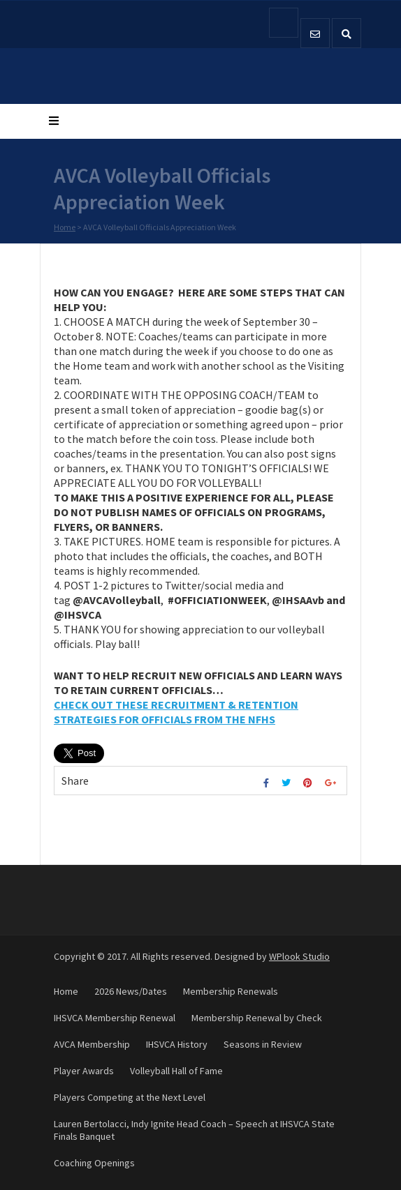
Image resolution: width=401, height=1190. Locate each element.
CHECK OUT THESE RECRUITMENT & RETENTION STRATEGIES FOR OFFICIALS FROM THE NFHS (176, 712)
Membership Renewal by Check (256, 1017)
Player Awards (84, 1070)
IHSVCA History (176, 1044)
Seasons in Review (263, 1044)
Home (64, 228)
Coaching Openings (94, 1163)
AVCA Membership (92, 1044)
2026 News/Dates (130, 991)
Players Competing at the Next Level (129, 1097)
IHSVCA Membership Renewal (114, 1017)
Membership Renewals (230, 991)
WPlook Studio (299, 956)
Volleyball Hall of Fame (176, 1070)
